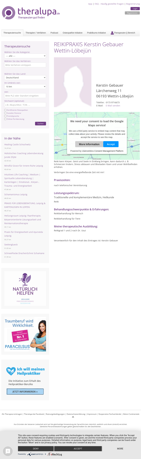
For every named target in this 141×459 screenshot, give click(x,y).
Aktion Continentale (131, 414)
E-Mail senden (113, 105)
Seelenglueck (11, 244)
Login (135, 8)
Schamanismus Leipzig (15, 194)
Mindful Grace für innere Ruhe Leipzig (23, 165)
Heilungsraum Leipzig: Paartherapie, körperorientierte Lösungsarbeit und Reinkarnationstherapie (22, 219)
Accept (111, 144)
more (120, 448)
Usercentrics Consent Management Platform (102, 151)
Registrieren (132, 13)
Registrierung (133, 3)
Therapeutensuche (12, 33)
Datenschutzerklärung (76, 414)
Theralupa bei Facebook (34, 414)
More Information (89, 144)
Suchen (40, 123)
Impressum (92, 414)
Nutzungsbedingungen (55, 414)
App (90, 3)
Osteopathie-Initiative (73, 33)
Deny (36, 448)
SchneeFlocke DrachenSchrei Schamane (24, 253)
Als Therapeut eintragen (12, 414)
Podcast (54, 33)
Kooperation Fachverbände (110, 414)
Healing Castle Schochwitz (17, 144)
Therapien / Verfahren (36, 33)
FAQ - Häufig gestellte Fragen (109, 3)
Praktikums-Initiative (96, 33)
